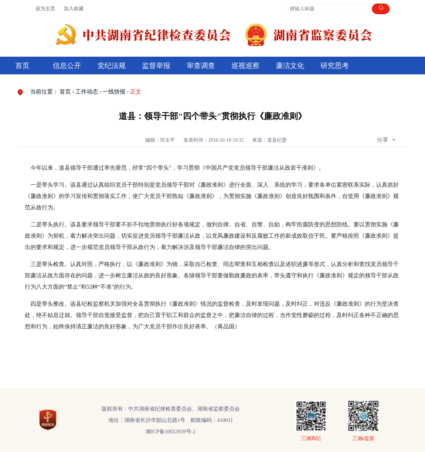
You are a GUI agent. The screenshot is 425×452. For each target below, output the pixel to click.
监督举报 (156, 65)
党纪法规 (111, 65)
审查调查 (201, 65)
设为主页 (45, 8)
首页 (22, 65)
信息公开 (67, 65)
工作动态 (86, 92)
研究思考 (335, 65)
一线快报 (114, 92)
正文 (135, 92)
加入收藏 (74, 8)
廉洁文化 (290, 65)
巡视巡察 (245, 65)
